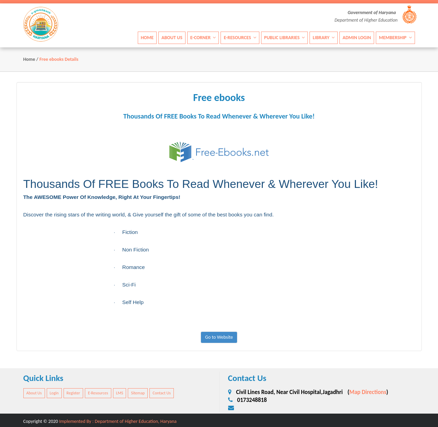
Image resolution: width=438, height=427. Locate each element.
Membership (395, 37)
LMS (119, 393)
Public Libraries (284, 37)
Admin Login (356, 37)
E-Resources (240, 37)
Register (73, 393)
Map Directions (367, 392)
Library (324, 37)
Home (147, 37)
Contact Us (162, 393)
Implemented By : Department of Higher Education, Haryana (118, 421)
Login (54, 393)
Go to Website (219, 337)
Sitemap (138, 393)
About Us (171, 37)
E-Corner (203, 37)
